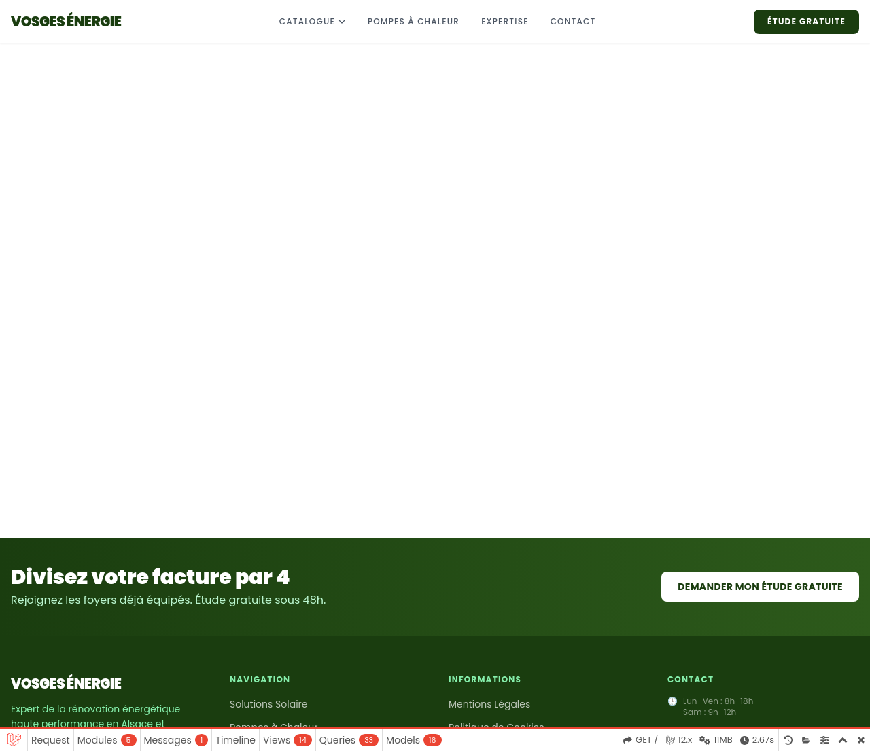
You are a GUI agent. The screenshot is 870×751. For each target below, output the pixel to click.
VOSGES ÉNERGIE (66, 683)
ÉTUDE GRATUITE (806, 21)
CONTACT (573, 21)
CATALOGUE (312, 21)
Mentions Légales (489, 704)
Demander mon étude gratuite (760, 586)
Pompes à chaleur (413, 21)
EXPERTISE (505, 21)
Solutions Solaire (269, 704)
